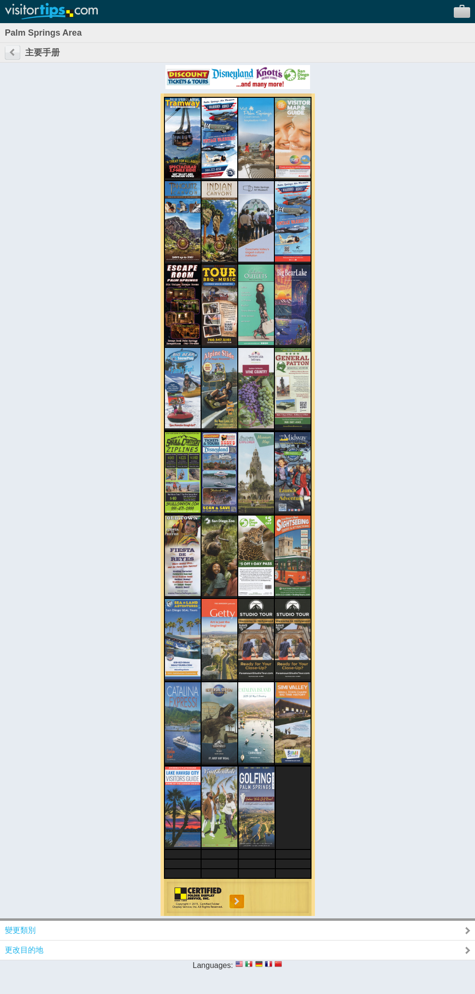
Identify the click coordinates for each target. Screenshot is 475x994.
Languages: (213, 965)
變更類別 (20, 930)
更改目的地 (24, 950)
